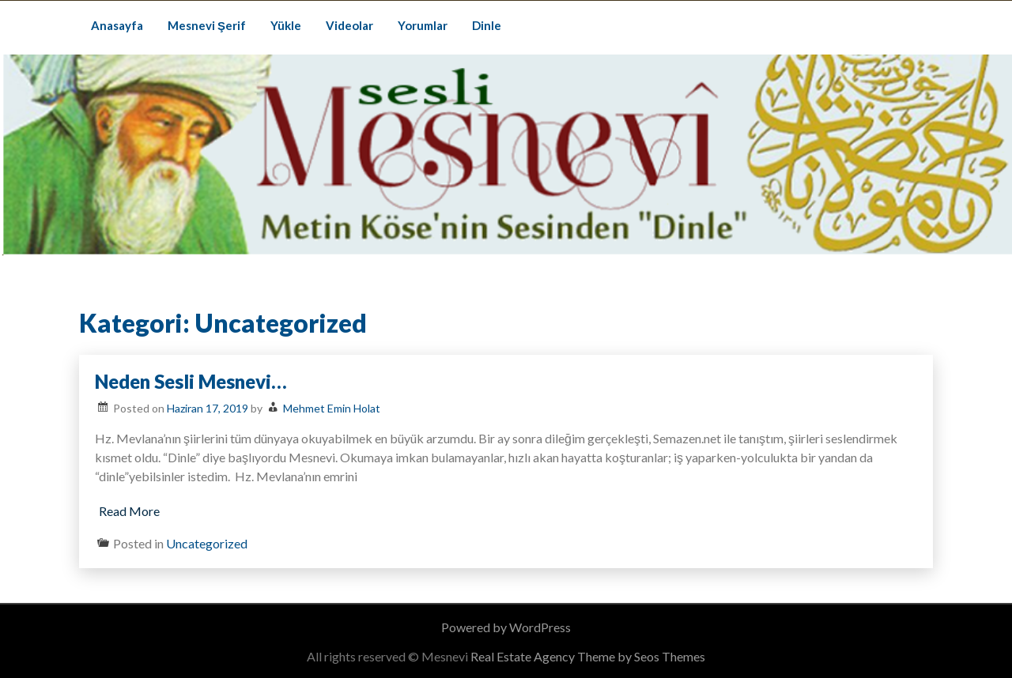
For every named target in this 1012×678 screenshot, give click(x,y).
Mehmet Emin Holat (331, 408)
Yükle (285, 25)
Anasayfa (117, 25)
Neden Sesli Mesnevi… (191, 381)
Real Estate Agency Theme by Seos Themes (587, 656)
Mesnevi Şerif (207, 25)
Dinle (486, 25)
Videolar (349, 25)
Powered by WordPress (506, 627)
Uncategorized (206, 543)
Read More (129, 510)
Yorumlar (422, 25)
